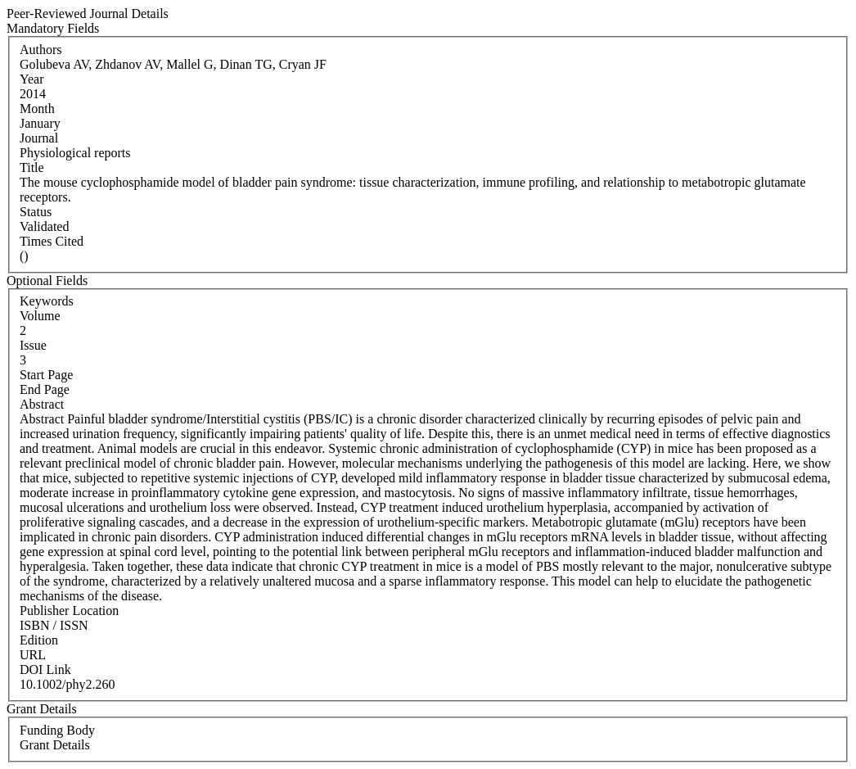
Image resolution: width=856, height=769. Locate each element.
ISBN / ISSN (54, 625)
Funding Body (57, 730)
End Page (45, 389)
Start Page (46, 375)
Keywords (47, 301)
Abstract (42, 404)
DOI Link (45, 669)
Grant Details (55, 745)
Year (31, 79)
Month (37, 108)
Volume (40, 316)
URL (33, 655)
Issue (33, 345)
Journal (39, 138)
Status (36, 212)
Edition (39, 640)
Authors (41, 50)
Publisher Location (69, 610)
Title (32, 167)
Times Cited (51, 241)
